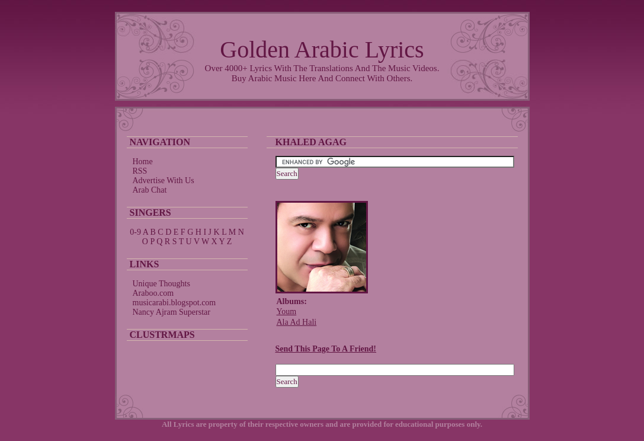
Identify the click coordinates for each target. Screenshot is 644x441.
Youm (287, 311)
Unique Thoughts (161, 283)
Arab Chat (150, 190)
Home (143, 161)
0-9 (135, 232)
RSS (140, 171)
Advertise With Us (163, 180)
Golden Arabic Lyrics (322, 49)
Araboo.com (153, 293)
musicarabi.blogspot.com (174, 302)
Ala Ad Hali (297, 322)
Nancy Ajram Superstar (171, 312)
